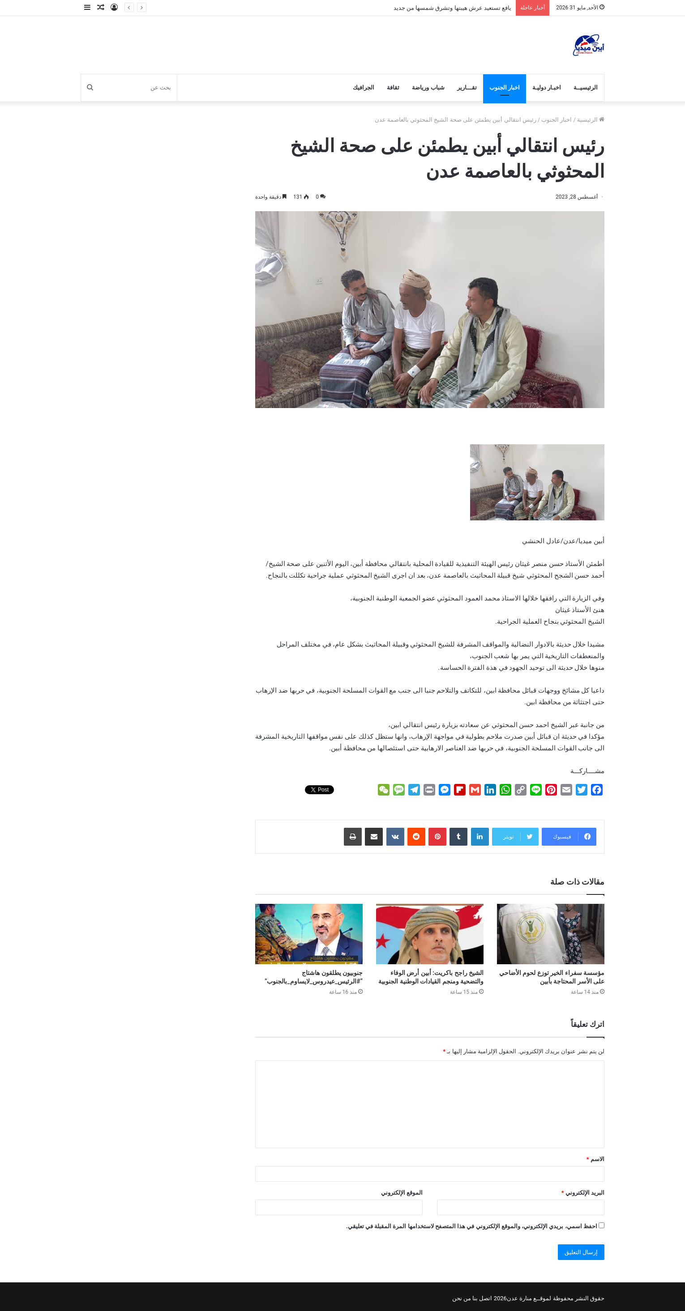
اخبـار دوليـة (546, 87)
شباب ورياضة (428, 87)
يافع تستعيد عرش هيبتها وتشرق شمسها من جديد (453, 7)
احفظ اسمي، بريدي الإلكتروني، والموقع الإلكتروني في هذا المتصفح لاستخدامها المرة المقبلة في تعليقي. (471, 1226)
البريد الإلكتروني (582, 1192)
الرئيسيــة (586, 87)
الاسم (595, 1159)
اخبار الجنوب (504, 87)
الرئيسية (590, 119)
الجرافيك (363, 87)
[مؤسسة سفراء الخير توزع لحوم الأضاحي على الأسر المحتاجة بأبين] (550, 934)
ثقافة (393, 87)
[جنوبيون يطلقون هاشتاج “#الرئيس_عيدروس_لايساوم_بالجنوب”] (309, 934)
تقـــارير (467, 87)
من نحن (461, 1298)
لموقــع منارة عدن (529, 1298)
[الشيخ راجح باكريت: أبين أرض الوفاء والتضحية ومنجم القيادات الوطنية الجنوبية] (430, 934)
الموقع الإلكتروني (402, 1192)
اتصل (485, 1298)
